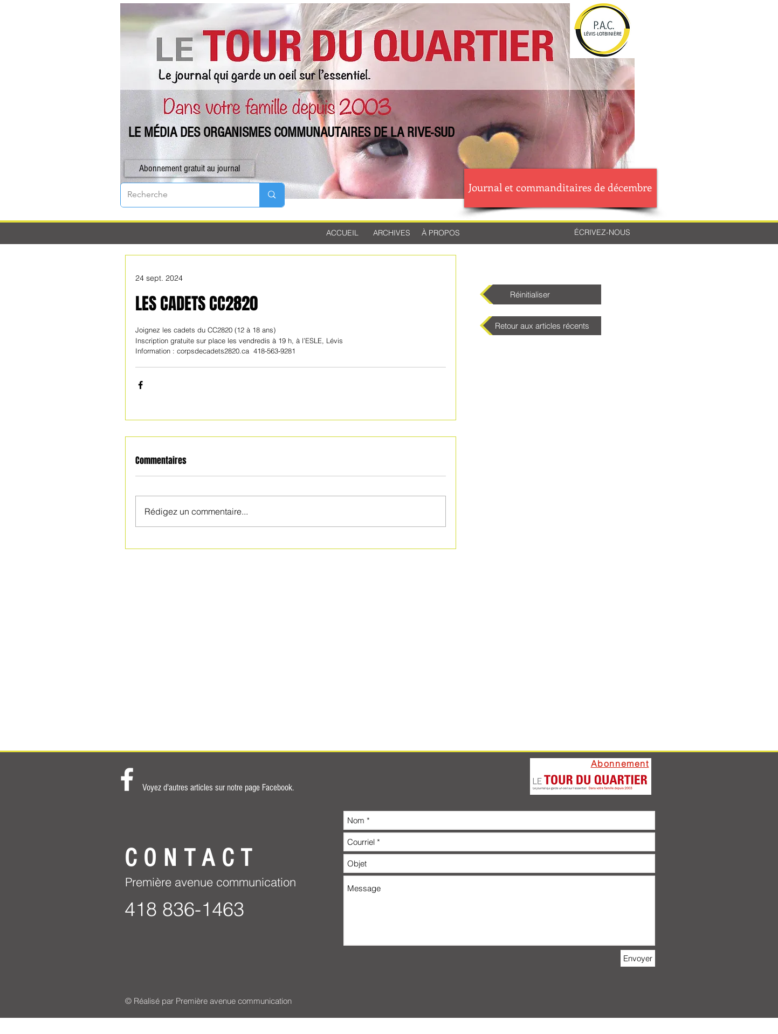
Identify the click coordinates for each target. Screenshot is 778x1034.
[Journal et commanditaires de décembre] (560, 188)
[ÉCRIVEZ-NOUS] (602, 233)
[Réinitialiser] (542, 294)
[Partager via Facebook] (140, 385)
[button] (189, 168)
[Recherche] (182, 195)
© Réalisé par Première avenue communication (208, 1001)
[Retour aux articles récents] (542, 325)
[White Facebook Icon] (127, 779)
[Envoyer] (638, 958)
